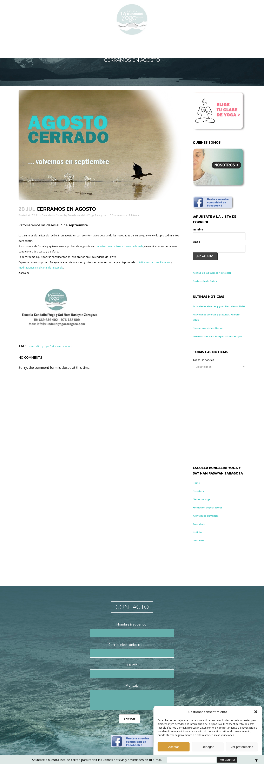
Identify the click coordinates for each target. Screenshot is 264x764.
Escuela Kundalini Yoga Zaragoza (108, 215)
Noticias (199, 545)
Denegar (208, 747)
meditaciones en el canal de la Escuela (96, 267)
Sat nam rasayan (71, 346)
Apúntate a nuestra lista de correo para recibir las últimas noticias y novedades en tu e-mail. (97, 760)
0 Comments (147, 215)
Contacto (200, 553)
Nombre (199, 230)
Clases (73, 215)
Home (197, 496)
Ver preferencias (242, 747)
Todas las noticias (206, 373)
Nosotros (200, 504)
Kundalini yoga (42, 346)
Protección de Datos (208, 283)
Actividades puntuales (209, 529)
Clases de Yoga (204, 512)
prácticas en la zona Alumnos (41, 267)
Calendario (58, 215)
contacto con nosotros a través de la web (150, 246)
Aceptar (173, 747)
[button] (256, 712)
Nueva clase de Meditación (213, 336)
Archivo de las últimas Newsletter (218, 275)
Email (197, 244)
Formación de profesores (212, 520)
